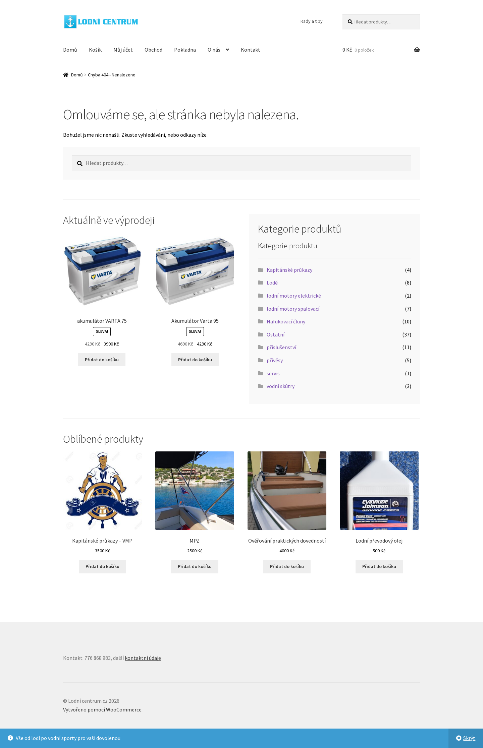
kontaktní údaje (143, 657)
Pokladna (185, 49)
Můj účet (123, 49)
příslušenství (281, 347)
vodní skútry (280, 386)
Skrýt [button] (469, 738)
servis (273, 373)
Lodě (272, 282)
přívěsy (275, 360)
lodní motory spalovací (293, 308)
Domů (70, 49)
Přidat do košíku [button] (102, 360)
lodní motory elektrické (294, 295)
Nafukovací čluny (286, 321)
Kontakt (250, 49)
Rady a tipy (312, 21)
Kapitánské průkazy (289, 269)
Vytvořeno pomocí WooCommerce (102, 709)
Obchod (153, 49)
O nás (214, 49)
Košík (95, 49)
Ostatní (275, 334)
